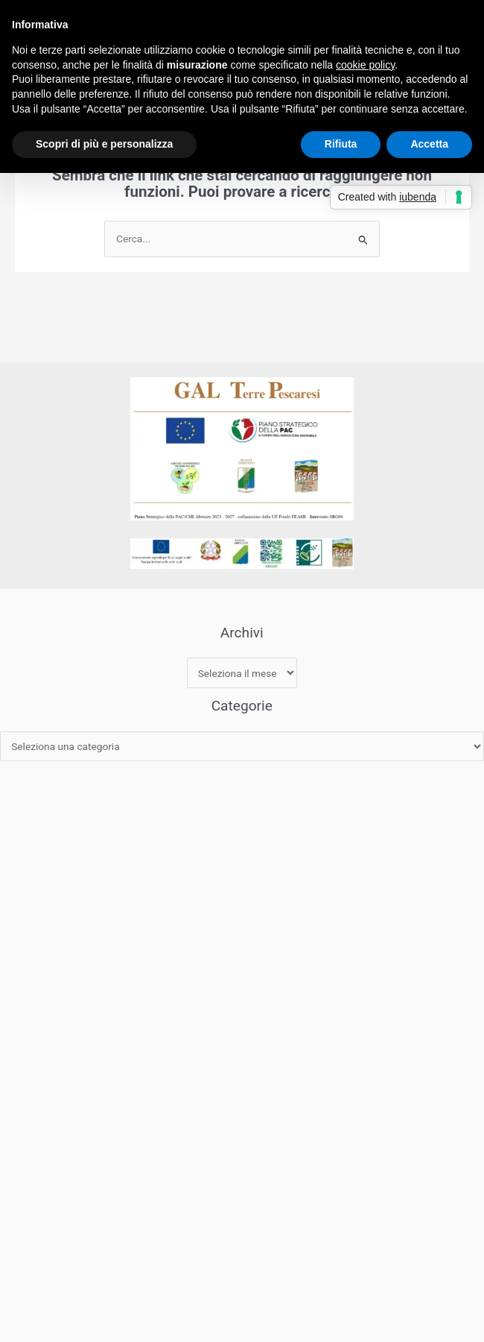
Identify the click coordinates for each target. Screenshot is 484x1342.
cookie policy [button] (365, 65)
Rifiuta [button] (341, 144)
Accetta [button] (429, 144)
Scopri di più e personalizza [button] (104, 144)
